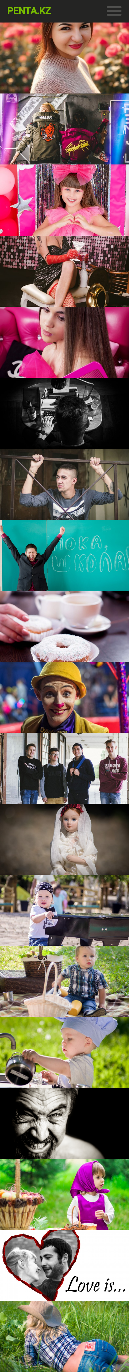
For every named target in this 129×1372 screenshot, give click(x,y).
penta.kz (29, 10)
